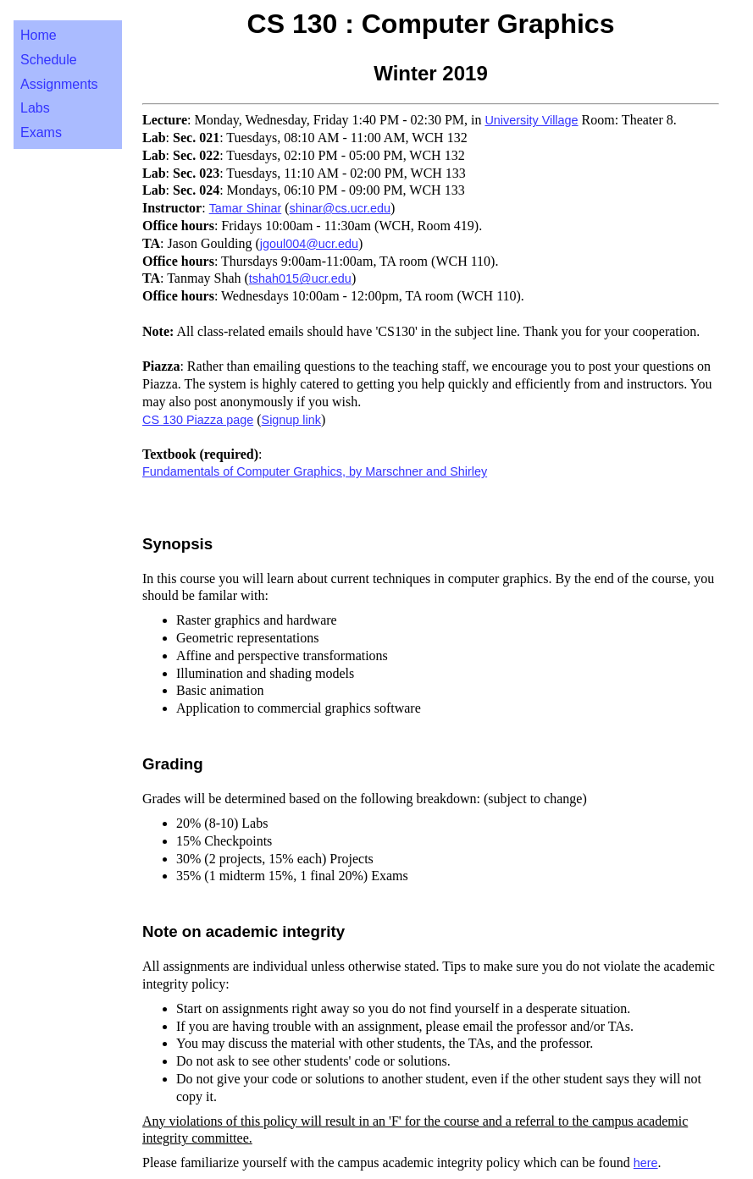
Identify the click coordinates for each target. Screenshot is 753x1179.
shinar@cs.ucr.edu (340, 208)
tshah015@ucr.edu (300, 278)
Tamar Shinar (245, 208)
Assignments (59, 84)
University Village (531, 120)
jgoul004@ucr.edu (309, 244)
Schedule (48, 59)
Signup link (291, 420)
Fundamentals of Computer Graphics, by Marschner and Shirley (314, 471)
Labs (35, 108)
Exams (41, 132)
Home (38, 35)
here (646, 1163)
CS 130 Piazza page (197, 420)
